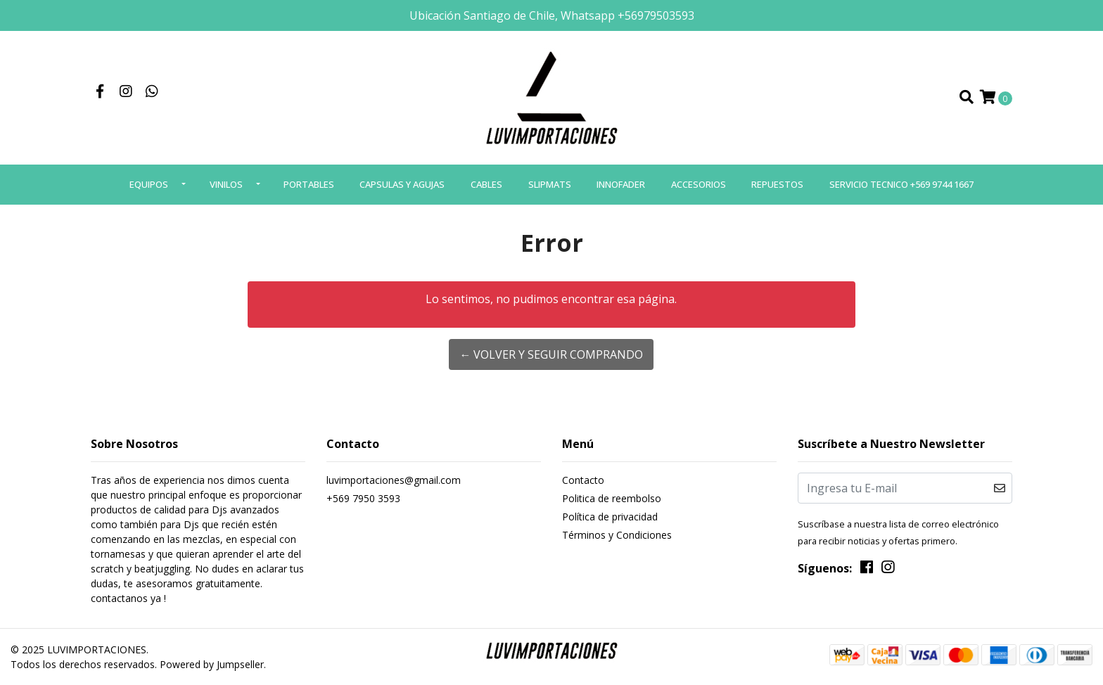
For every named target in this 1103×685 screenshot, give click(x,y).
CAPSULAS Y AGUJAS (402, 184)
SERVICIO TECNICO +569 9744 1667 (901, 184)
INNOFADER (621, 184)
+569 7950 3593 (363, 498)
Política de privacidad (610, 516)
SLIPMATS (549, 184)
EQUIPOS (148, 184)
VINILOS (226, 184)
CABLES (486, 184)
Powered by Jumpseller (212, 664)
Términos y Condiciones (617, 535)
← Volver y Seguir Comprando (551, 354)
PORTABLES (308, 184)
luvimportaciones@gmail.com (393, 480)
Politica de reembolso (611, 498)
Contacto (583, 480)
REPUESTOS (777, 184)
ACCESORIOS (698, 184)
